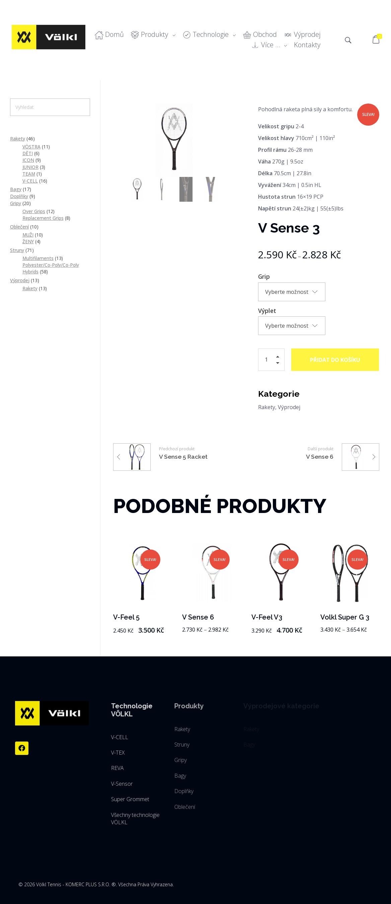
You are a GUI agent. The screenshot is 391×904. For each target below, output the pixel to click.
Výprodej (289, 407)
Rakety (266, 407)
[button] (279, 357)
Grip (264, 276)
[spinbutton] (271, 360)
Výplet (267, 311)
